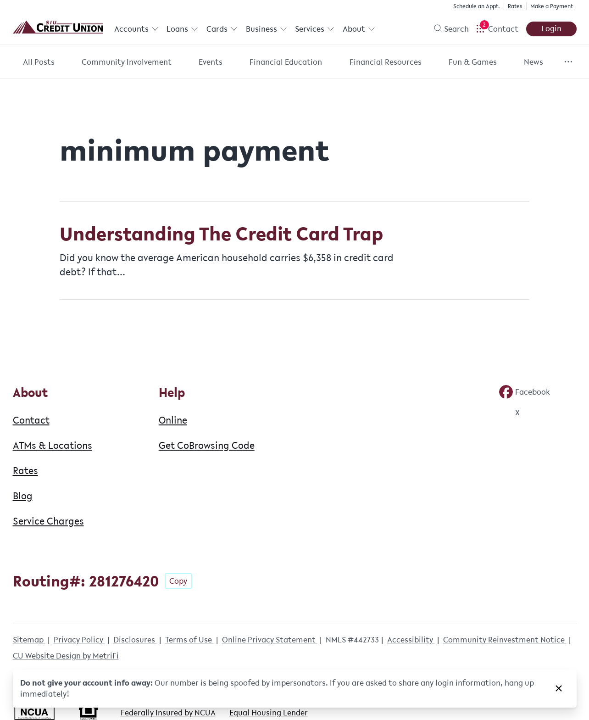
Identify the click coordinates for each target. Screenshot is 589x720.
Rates (515, 6)
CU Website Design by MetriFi (66, 655)
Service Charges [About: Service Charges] (48, 521)
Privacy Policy (79, 639)
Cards (222, 28)
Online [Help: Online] (173, 420)
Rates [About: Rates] (25, 470)
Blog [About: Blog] (23, 495)
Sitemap (29, 639)
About (359, 28)
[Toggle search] (447, 29)
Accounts (136, 28)
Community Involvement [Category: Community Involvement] (127, 61)
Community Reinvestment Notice (505, 639)
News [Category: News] (533, 61)
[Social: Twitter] (509, 412)
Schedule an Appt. (476, 6)
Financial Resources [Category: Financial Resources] (386, 61)
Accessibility (411, 639)
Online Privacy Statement (269, 639)
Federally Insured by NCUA (168, 712)
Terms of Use (189, 639)
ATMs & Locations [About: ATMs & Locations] (52, 445)
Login (551, 28)
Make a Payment (551, 6)
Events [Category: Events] (210, 61)
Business (266, 28)
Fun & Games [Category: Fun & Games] (473, 61)
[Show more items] (568, 62)
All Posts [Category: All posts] (39, 61)
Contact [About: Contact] (31, 420)
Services (314, 28)
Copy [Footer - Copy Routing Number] (178, 580)
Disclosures (135, 639)
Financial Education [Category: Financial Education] (286, 61)
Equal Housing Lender (268, 712)
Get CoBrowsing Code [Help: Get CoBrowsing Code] (207, 445)
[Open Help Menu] (497, 29)
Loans (182, 28)
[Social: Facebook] (524, 392)
